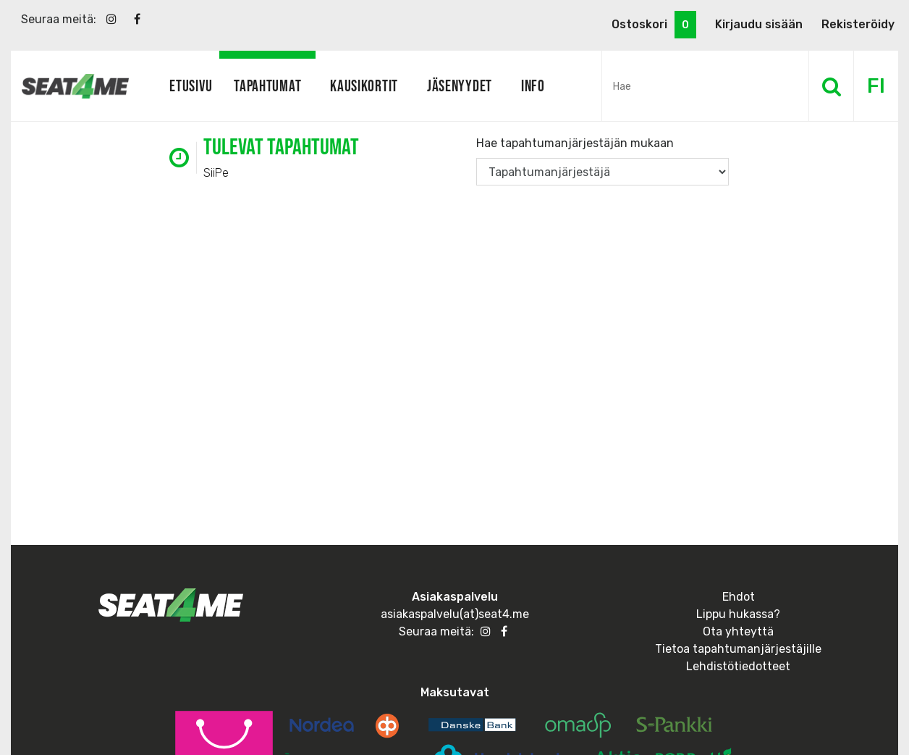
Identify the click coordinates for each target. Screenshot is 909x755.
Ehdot (738, 597)
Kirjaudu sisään (759, 24)
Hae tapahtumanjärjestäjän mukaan (575, 143)
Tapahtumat (267, 85)
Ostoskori (654, 24)
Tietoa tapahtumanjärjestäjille (738, 649)
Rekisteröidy (858, 24)
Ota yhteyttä (738, 631)
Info (533, 85)
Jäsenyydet (459, 85)
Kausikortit (364, 85)
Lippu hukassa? (738, 614)
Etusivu (190, 85)
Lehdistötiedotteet (738, 666)
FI (876, 86)
